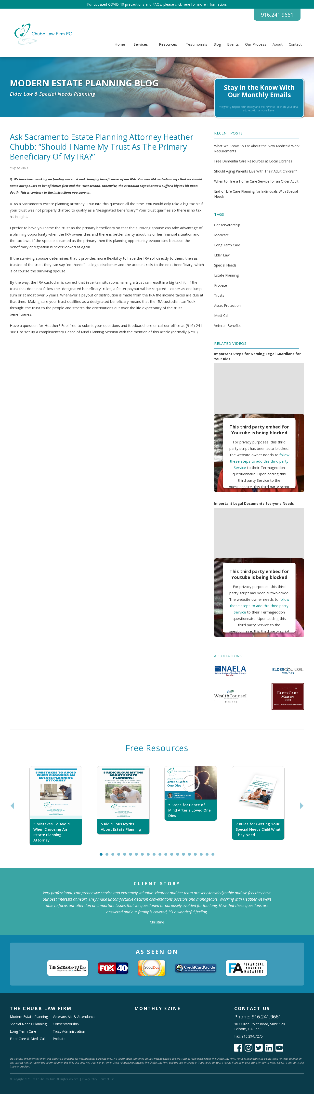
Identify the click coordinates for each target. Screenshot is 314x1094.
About (278, 44)
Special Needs (225, 265)
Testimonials (196, 44)
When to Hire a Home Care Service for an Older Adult (256, 181)
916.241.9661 (275, 14)
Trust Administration (69, 1031)
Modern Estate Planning (29, 1016)
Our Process (255, 44)
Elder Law (222, 255)
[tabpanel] (56, 806)
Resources (168, 44)
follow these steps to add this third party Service (259, 461)
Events (233, 44)
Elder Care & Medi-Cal (27, 1039)
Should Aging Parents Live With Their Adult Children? (255, 171)
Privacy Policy (89, 1079)
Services (141, 44)
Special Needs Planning (28, 1024)
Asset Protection (227, 305)
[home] (42, 34)
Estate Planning (226, 275)
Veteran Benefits (227, 325)
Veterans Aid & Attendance (74, 1016)
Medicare (221, 235)
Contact (295, 44)
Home (120, 44)
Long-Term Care (23, 1031)
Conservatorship (227, 225)
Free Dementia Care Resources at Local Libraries (253, 161)
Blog (217, 44)
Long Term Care (227, 245)
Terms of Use (107, 1079)
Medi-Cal (221, 315)
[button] (141, 44)
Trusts (219, 295)
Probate (220, 285)
